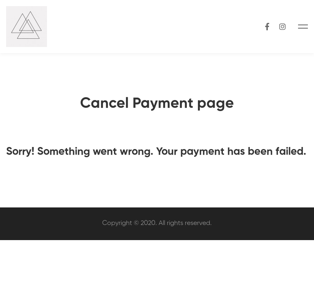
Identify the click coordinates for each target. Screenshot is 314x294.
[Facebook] (267, 26)
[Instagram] (282, 26)
